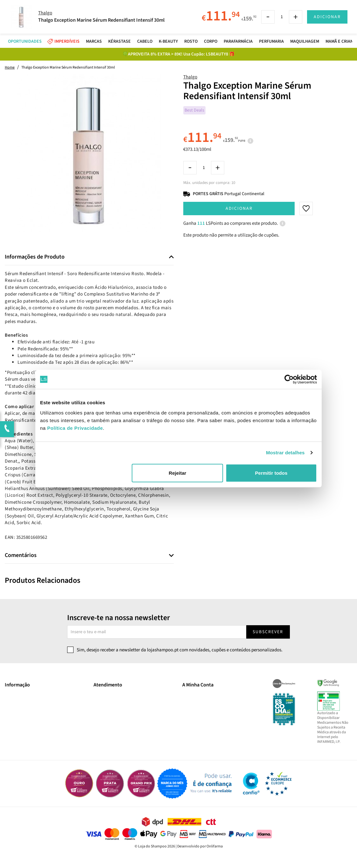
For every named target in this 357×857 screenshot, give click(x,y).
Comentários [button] (21, 555)
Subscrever (268, 632)
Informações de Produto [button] (35, 257)
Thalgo (190, 77)
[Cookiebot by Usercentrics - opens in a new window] (289, 379)
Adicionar (239, 208)
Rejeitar (177, 472)
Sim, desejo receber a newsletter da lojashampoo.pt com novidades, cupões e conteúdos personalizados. (180, 650)
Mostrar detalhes (285, 452)
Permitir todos (271, 472)
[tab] (89, 257)
